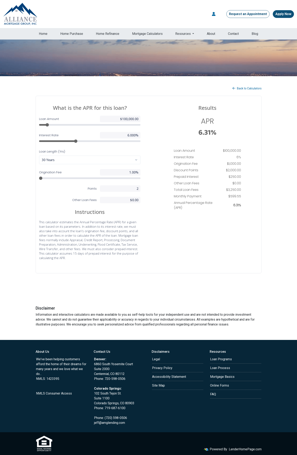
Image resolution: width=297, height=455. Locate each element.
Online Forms (219, 385)
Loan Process (220, 368)
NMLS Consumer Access (54, 393)
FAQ (213, 394)
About (211, 34)
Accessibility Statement (169, 377)
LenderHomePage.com (245, 449)
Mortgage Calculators (147, 34)
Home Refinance (107, 34)
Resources (183, 34)
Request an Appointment (248, 14)
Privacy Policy (162, 368)
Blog (255, 34)
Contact (233, 34)
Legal (156, 359)
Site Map (158, 385)
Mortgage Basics (222, 377)
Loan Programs (221, 359)
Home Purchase (71, 34)
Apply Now (283, 14)
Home (43, 34)
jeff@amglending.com (109, 423)
